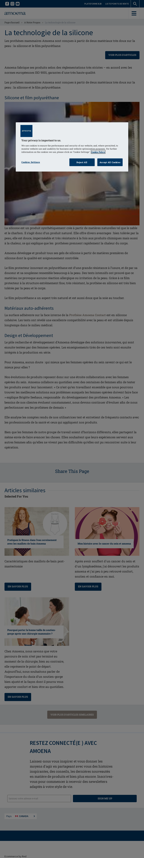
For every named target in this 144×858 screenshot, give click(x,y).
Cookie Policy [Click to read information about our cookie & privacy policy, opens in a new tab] (98, 152)
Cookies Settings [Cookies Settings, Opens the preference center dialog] (30, 162)
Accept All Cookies (110, 162)
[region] (72, 147)
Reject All (81, 162)
